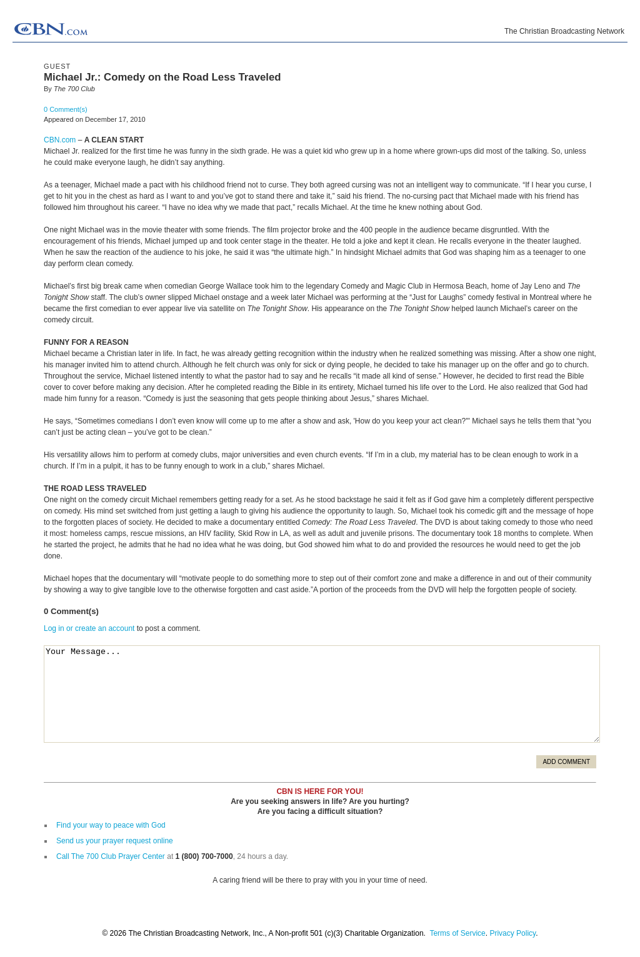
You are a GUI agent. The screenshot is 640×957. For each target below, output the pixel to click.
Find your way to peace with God (111, 825)
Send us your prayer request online (114, 840)
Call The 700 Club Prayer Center (110, 856)
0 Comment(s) (66, 109)
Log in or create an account (89, 628)
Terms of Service (457, 933)
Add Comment (566, 761)
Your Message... (322, 694)
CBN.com (60, 140)
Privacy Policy (512, 933)
